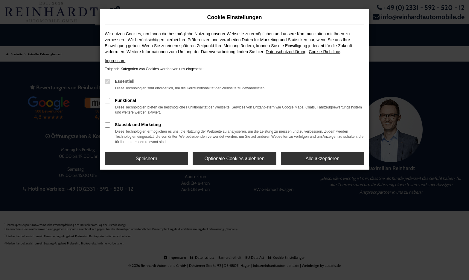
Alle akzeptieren (322, 158)
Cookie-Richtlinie (324, 51)
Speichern (146, 158)
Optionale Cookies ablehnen (234, 158)
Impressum (115, 60)
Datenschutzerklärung (286, 51)
